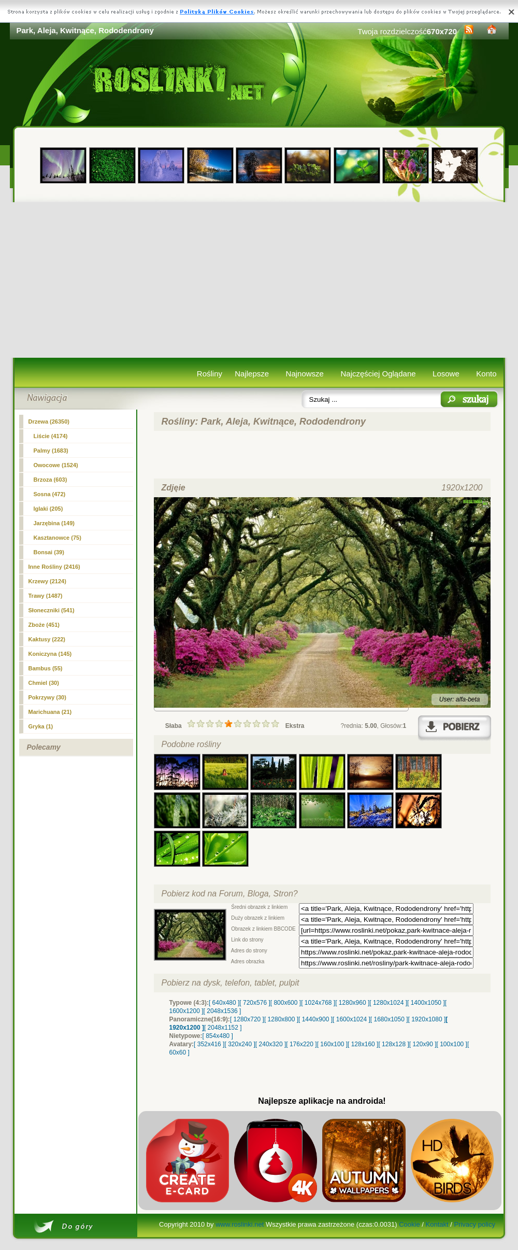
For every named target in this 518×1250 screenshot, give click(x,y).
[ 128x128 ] (393, 1044)
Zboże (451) (44, 625)
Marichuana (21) (50, 712)
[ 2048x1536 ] (222, 1011)
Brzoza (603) (50, 479)
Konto (486, 373)
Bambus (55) (45, 668)
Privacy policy (474, 1224)
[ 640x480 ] (224, 1002)
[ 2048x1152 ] (223, 1027)
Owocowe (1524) (56, 465)
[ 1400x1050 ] (426, 1002)
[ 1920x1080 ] (427, 1019)
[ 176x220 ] (301, 1044)
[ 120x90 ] (423, 1044)
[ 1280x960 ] (352, 1002)
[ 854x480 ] (218, 1036)
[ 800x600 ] (285, 1002)
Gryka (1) (40, 726)
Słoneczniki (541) (51, 610)
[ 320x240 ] (239, 1044)
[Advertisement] (259, 280)
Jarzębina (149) (54, 523)
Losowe (446, 373)
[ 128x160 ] (363, 1044)
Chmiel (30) (43, 683)
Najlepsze (252, 373)
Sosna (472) (50, 494)
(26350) (49, 421)
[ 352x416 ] (209, 1044)
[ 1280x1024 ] (388, 1002)
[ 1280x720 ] (247, 1019)
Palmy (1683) (51, 450)
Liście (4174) (51, 436)
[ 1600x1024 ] (351, 1019)
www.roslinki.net (239, 1224)
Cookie (409, 1224)
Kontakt (437, 1224)
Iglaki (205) (48, 508)
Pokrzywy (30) (47, 697)
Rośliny (209, 373)
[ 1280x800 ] (281, 1019)
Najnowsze (305, 373)
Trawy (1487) (45, 596)
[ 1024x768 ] (318, 1002)
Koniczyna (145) (50, 654)
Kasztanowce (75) (57, 538)
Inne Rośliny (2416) (54, 567)
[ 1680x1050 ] (389, 1019)
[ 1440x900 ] (315, 1019)
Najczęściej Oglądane (377, 373)
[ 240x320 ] (270, 1044)
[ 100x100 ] (452, 1044)
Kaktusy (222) (47, 639)
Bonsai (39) (49, 552)
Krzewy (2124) (47, 581)
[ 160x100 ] (332, 1044)
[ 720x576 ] (254, 1002)
